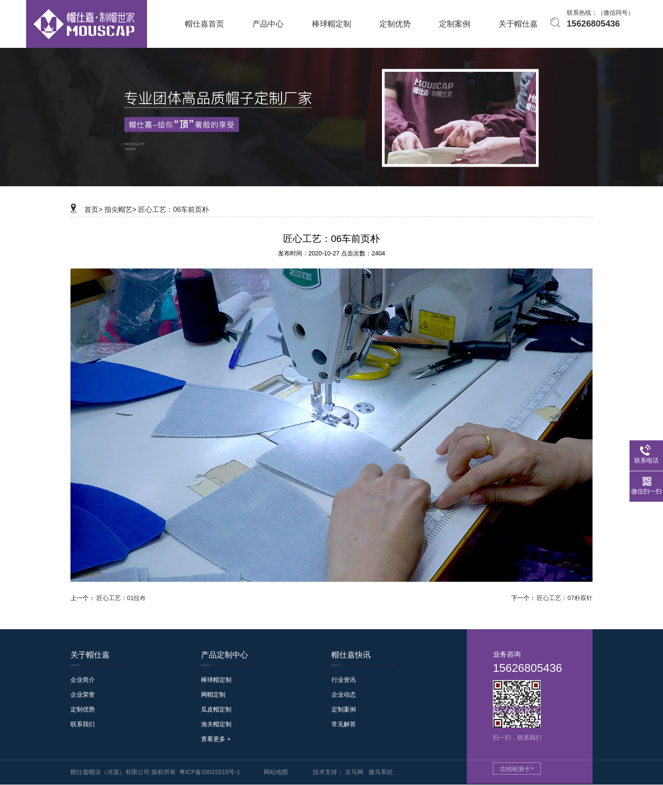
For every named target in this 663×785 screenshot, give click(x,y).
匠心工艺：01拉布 (121, 597)
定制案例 (344, 709)
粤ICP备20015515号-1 (209, 771)
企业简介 (82, 680)
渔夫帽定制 (216, 724)
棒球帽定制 (216, 680)
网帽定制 (213, 694)
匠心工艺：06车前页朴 (173, 209)
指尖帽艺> (120, 209)
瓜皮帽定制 (216, 709)
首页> (93, 209)
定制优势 (82, 709)
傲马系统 (380, 771)
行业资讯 (344, 680)
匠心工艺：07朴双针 (565, 597)
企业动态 (344, 694)
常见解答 (344, 724)
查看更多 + (216, 739)
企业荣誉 (82, 694)
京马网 (354, 771)
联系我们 (82, 724)
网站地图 (276, 771)
